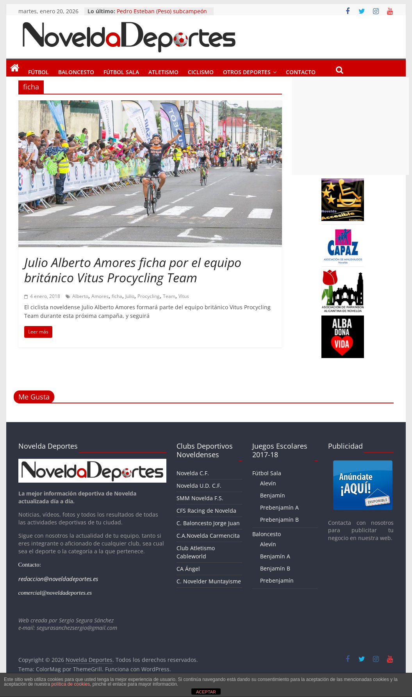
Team (169, 296)
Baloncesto (76, 70)
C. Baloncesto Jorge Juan (208, 523)
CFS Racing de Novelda (206, 510)
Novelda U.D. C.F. (199, 485)
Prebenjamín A (279, 507)
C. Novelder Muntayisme (209, 581)
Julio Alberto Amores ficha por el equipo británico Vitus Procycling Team (132, 269)
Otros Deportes (247, 70)
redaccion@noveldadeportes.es (58, 579)
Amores (100, 296)
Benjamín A (275, 556)
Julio (129, 296)
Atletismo (163, 70)
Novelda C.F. (193, 473)
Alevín (268, 483)
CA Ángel (188, 568)
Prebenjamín (277, 580)
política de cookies (70, 684)
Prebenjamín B (279, 519)
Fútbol (38, 70)
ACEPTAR (206, 692)
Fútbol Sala (121, 70)
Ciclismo (201, 70)
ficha (117, 296)
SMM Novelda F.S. (200, 498)
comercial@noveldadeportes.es (55, 593)
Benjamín (272, 495)
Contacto (301, 70)
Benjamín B (275, 568)
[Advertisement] (350, 126)
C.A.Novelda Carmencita (208, 535)
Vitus (183, 296)
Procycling (148, 296)
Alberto (80, 296)
